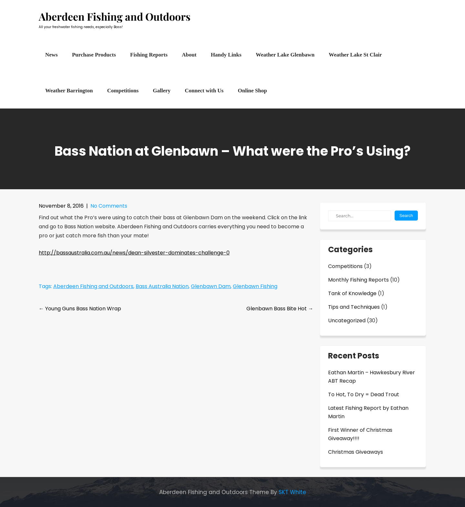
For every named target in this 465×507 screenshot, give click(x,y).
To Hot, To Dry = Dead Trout (363, 394)
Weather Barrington (69, 91)
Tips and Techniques (354, 307)
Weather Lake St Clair (355, 55)
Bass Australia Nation (162, 286)
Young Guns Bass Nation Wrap (80, 308)
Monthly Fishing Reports (358, 280)
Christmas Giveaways (355, 452)
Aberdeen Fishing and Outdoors (93, 286)
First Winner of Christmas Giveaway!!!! (360, 434)
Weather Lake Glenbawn (285, 55)
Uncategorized (347, 320)
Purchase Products (94, 55)
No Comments (108, 206)
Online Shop (252, 91)
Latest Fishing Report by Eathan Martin (368, 412)
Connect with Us (204, 91)
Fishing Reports (149, 55)
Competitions (123, 91)
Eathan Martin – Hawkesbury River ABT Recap (371, 377)
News (51, 55)
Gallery (161, 91)
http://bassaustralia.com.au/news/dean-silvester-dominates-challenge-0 (134, 252)
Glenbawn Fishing (255, 286)
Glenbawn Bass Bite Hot (279, 308)
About (189, 55)
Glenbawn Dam (211, 286)
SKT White (292, 492)
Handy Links (226, 55)
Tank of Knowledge (352, 293)
